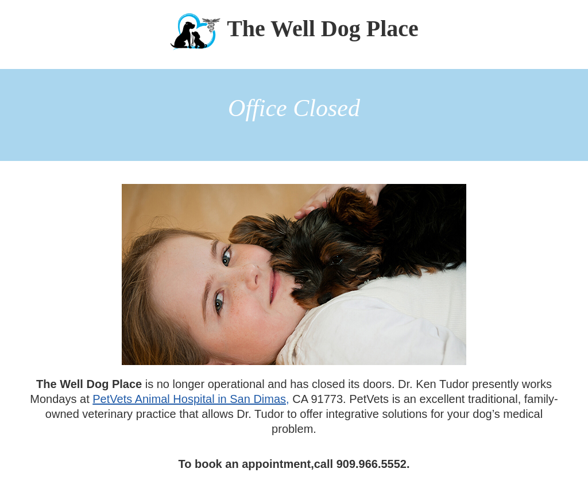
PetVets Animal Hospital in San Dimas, (190, 399)
